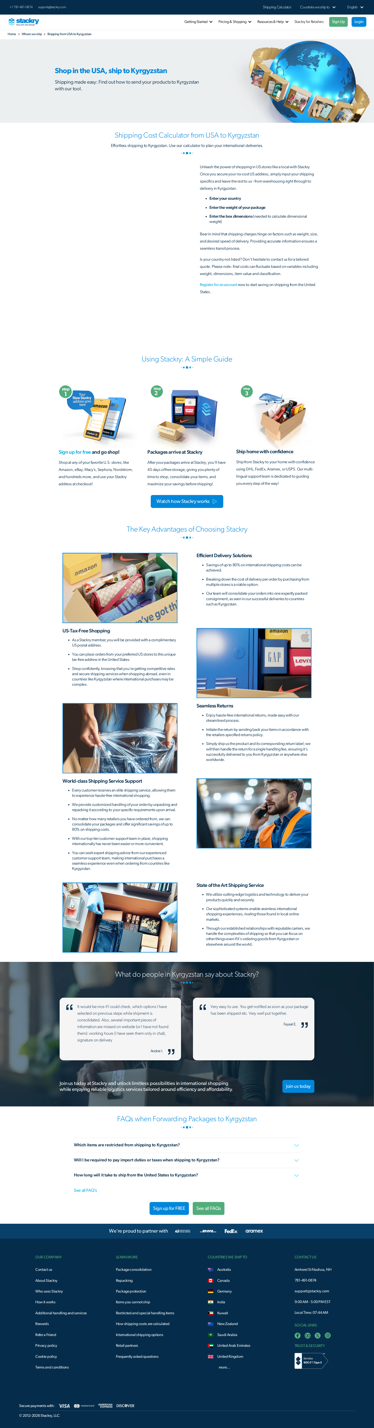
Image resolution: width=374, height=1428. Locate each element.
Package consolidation (133, 1270)
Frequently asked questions (137, 1356)
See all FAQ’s (85, 1190)
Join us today (298, 1086)
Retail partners (127, 1345)
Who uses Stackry (49, 1291)
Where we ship (32, 34)
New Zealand (227, 1324)
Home (12, 34)
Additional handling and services (61, 1313)
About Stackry (46, 1281)
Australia (224, 1270)
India (221, 1302)
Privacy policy (46, 1345)
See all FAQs (208, 1208)
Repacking (124, 1281)
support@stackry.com (52, 7)
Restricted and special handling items (145, 1313)
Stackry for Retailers (308, 22)
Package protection (131, 1291)
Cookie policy (46, 1356)
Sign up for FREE (169, 1208)
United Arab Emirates (233, 1345)
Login (359, 22)
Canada (223, 1281)
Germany (224, 1291)
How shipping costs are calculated (143, 1324)
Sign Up (338, 22)
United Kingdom (230, 1356)
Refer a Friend (45, 1335)
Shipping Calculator (277, 7)
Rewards (42, 1324)
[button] (314, 7)
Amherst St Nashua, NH (313, 1270)
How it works (45, 1302)
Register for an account (218, 285)
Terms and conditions (52, 1367)
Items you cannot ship (133, 1302)
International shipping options (139, 1335)
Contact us (43, 1270)
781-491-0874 (305, 1280)
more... (224, 1367)
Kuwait (222, 1313)
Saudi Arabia (227, 1335)
